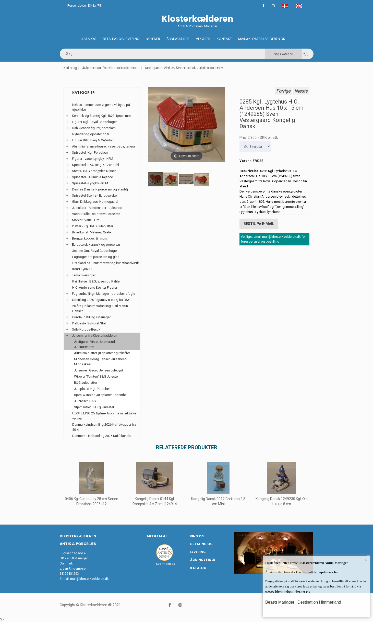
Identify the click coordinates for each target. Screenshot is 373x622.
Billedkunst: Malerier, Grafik (92, 232)
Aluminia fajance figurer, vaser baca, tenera (103, 146)
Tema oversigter (83, 275)
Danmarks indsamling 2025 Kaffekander (101, 436)
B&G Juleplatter (85, 382)
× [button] (366, 559)
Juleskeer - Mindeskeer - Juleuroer (97, 208)
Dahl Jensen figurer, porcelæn (94, 128)
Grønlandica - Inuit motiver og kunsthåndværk (105, 263)
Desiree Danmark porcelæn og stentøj (100, 189)
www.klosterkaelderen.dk (287, 592)
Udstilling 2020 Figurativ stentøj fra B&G (101, 300)
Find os (197, 536)
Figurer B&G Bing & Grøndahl (93, 140)
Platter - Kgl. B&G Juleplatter (92, 226)
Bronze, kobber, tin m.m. (89, 238)
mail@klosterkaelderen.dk (89, 579)
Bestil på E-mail (259, 224)
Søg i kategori (283, 54)
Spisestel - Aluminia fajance (92, 177)
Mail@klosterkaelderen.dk (261, 38)
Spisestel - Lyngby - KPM (90, 183)
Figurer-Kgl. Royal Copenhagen (94, 122)
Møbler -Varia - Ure (85, 220)
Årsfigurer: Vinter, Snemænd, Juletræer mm (184, 67)
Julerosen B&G (85, 401)
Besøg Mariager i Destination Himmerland (303, 602)
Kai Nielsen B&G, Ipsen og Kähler (96, 281)
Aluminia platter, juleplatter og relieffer (102, 353)
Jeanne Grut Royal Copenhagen (95, 251)
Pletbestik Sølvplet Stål (89, 323)
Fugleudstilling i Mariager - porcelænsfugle (103, 294)
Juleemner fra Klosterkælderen (110, 67)
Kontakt (224, 38)
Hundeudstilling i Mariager (91, 317)
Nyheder (153, 38)
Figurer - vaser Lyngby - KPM (92, 159)
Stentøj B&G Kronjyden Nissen (94, 171)
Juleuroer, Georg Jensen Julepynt (98, 370)
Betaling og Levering (121, 38)
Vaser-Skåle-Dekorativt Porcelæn (96, 214)
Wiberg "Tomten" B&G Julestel (96, 376)
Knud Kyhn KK (82, 269)
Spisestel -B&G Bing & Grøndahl (95, 165)
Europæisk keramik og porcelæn (96, 244)
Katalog (89, 38)
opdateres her (329, 572)
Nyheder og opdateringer (90, 134)
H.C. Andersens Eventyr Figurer (94, 287)
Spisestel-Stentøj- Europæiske (94, 195)
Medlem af (157, 536)
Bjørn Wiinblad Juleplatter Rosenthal (100, 395)
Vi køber (203, 38)
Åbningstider (177, 38)
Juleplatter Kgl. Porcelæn (92, 389)
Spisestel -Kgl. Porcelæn (90, 152)
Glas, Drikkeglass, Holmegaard (95, 201)
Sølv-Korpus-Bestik (86, 329)
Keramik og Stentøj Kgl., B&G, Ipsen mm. (101, 116)
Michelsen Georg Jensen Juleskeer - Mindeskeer (100, 361)
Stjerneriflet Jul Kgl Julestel (94, 407)
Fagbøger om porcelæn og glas (95, 257)
